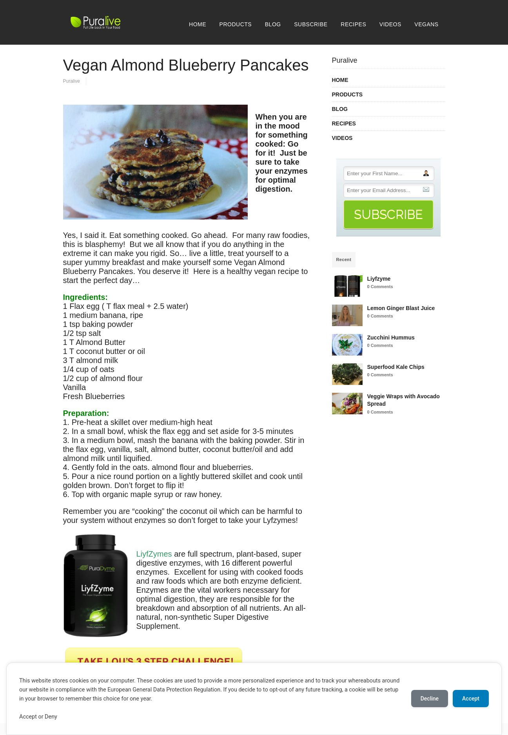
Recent (344, 259)
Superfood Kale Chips (396, 367)
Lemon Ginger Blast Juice (401, 308)
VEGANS (426, 24)
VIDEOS (390, 24)
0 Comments (380, 286)
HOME (197, 24)
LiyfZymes (154, 554)
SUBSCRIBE (310, 24)
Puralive (71, 81)
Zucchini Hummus (391, 337)
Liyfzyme (379, 279)
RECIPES (353, 24)
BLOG (273, 24)
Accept (470, 698)
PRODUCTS (236, 24)
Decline (430, 698)
